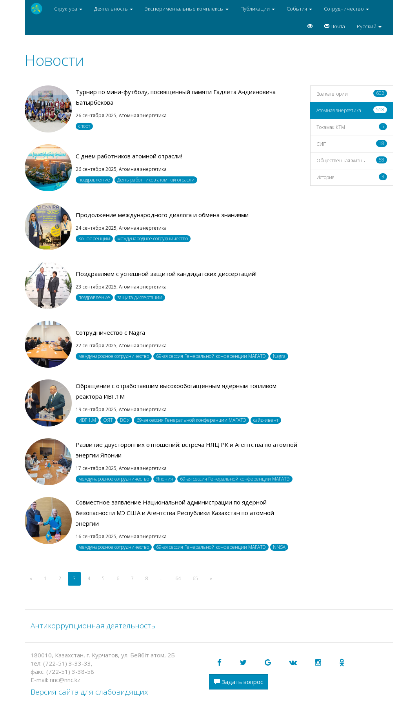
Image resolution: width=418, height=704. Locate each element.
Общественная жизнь (351, 160)
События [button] (299, 8)
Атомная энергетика (351, 110)
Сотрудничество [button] (346, 8)
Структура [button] (68, 8)
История (351, 177)
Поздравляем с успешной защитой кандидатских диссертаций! (166, 274)
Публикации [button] (257, 8)
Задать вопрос (238, 682)
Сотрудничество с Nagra (110, 332)
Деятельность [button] (113, 8)
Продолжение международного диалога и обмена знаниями (162, 215)
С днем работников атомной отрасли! (129, 156)
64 (178, 578)
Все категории (351, 93)
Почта (334, 26)
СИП (351, 143)
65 (195, 578)
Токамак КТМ (351, 127)
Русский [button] (369, 26)
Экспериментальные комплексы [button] (187, 8)
